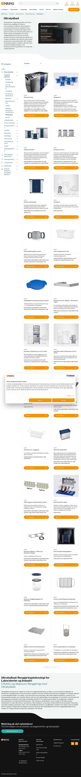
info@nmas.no (23, 763)
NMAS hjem (4, 14)
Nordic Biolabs (40, 757)
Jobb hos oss (40, 760)
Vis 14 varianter (36, 115)
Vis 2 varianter (66, 565)
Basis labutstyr (20, 14)
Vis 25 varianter (66, 660)
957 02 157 (44, 32)
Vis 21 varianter (36, 660)
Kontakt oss (73, 9)
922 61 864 (44, 38)
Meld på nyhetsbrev (12, 731)
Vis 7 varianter (66, 115)
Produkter (11, 14)
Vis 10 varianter (66, 168)
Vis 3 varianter (36, 217)
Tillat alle (63, 400)
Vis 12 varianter (36, 168)
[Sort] (32, 63)
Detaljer (69, 395)
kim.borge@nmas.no (46, 33)
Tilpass (40, 400)
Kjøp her (66, 217)
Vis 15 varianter (36, 266)
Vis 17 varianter (66, 612)
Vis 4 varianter (66, 317)
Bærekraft (39, 744)
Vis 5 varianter (66, 266)
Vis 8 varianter (36, 317)
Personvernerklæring (41, 748)
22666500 (24, 761)
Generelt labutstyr (30, 14)
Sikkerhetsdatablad (41, 753)
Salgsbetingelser (59, 743)
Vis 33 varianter (36, 565)
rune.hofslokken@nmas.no (48, 40)
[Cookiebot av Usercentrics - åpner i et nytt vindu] (68, 376)
